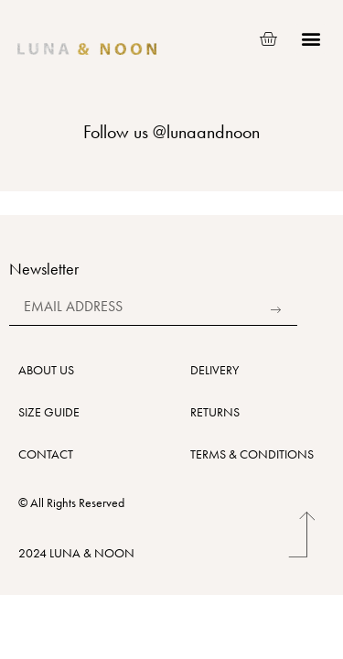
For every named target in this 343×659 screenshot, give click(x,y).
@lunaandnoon (206, 132)
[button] (310, 39)
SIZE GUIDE (49, 412)
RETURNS (215, 412)
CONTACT (45, 454)
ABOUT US (46, 370)
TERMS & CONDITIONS (252, 454)
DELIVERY (214, 370)
